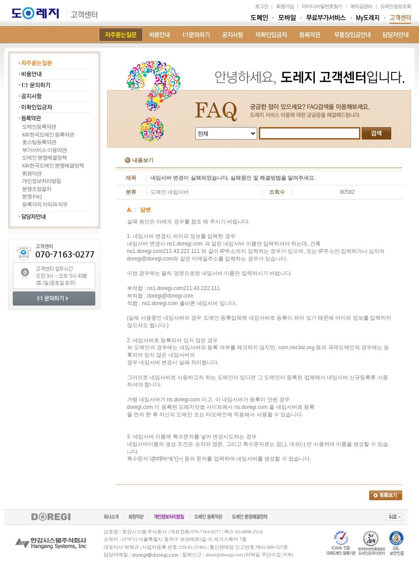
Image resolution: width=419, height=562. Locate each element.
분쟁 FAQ (31, 196)
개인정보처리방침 (41, 181)
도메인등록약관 (39, 127)
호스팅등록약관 (39, 142)
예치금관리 (361, 6)
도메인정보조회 (395, 6)
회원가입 (285, 6)
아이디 (308, 6)
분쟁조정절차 (36, 189)
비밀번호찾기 (329, 6)
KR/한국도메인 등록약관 (48, 135)
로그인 (261, 6)
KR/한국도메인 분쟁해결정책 (53, 165)
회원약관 (31, 173)
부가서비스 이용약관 (44, 150)
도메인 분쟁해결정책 (44, 158)
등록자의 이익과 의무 (44, 204)
